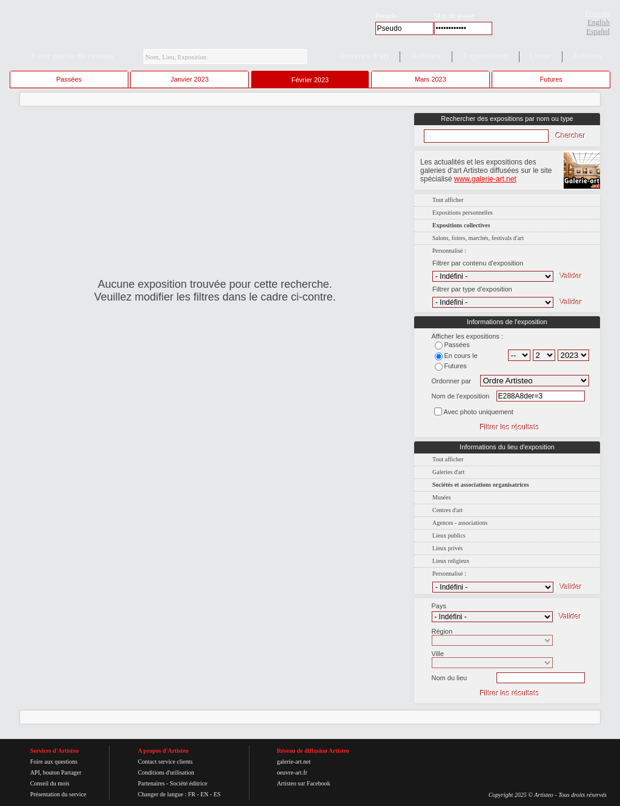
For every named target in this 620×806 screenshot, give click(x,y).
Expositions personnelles (462, 212)
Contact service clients (165, 761)
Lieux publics (449, 535)
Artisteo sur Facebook (303, 783)
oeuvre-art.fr (292, 772)
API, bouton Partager (56, 772)
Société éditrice (188, 783)
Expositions (485, 55)
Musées (441, 497)
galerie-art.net (294, 761)
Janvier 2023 (190, 79)
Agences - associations (459, 522)
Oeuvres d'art (363, 55)
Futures (551, 79)
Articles (587, 55)
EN (204, 794)
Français (597, 13)
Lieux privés (447, 548)
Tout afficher (448, 200)
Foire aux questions (54, 761)
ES (217, 794)
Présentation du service (58, 794)
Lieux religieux (450, 560)
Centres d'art (447, 510)
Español (598, 31)
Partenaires (151, 783)
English (598, 22)
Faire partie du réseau (72, 55)
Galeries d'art (448, 472)
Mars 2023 (430, 79)
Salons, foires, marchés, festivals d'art (478, 238)
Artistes (425, 55)
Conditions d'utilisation (166, 772)
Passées (69, 79)
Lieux (540, 55)
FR (191, 794)
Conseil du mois (50, 783)
